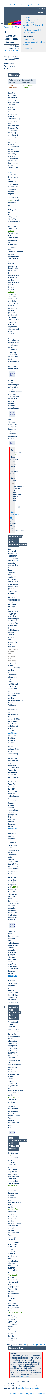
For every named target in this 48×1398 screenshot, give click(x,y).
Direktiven (20, 5)
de (16, 48)
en (5, 50)
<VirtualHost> (28, 85)
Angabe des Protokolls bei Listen (15, 1012)
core (11, 85)
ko (17, 50)
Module (13, 5)
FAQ (27, 5)
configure (12, 733)
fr (10, 50)
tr (18, 52)
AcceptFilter (14, 1097)
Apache (6, 27)
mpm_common (14, 88)
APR (17, 561)
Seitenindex (42, 5)
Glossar (33, 5)
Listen (25, 88)
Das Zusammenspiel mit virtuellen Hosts (32, 31)
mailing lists (24, 1376)
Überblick (26, 17)
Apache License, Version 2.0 (29, 1388)
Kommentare (28, 48)
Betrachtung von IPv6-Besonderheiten (31, 21)
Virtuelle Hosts (28, 39)
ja (13, 50)
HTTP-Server (16, 27)
